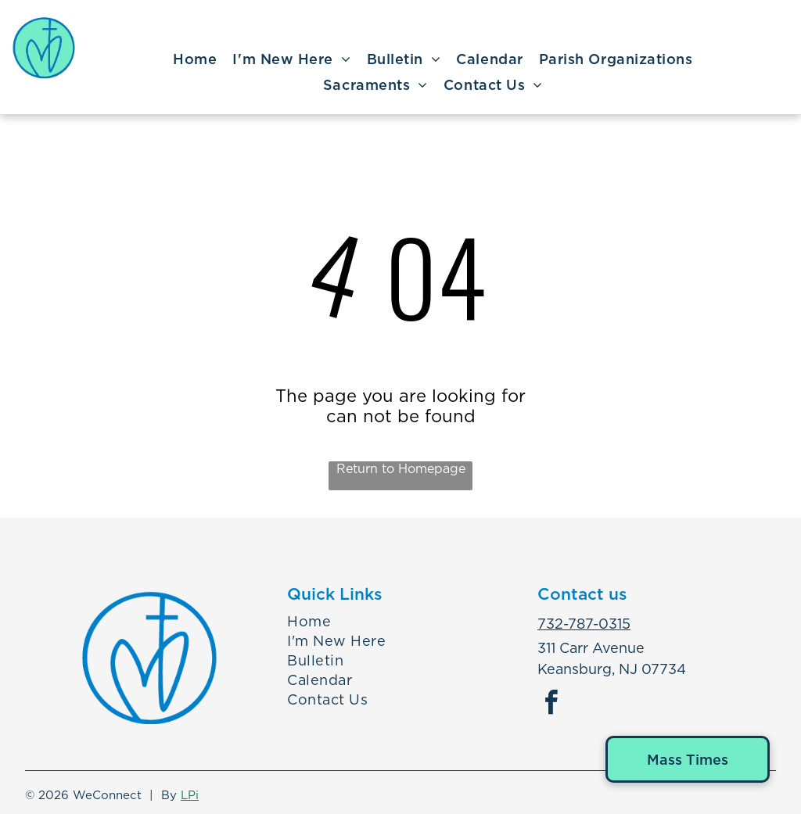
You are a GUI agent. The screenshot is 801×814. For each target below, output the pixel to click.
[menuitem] (194, 59)
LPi (190, 795)
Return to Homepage (400, 468)
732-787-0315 (583, 623)
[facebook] (551, 705)
